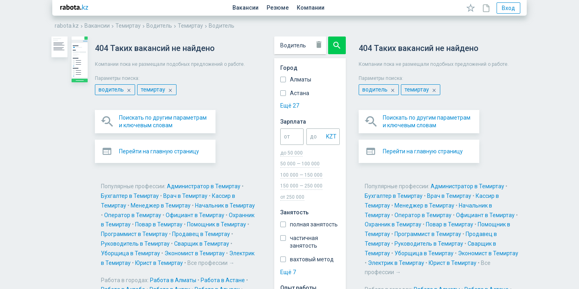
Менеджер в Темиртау (211, 166)
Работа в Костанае (255, 221)
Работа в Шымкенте (438, 241)
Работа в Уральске (242, 241)
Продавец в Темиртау (375, 176)
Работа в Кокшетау (309, 221)
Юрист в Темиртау (424, 185)
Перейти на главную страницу (239, 121)
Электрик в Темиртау (367, 185)
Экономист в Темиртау (305, 185)
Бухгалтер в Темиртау (354, 156)
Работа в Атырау (445, 202)
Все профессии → (475, 185)
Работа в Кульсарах (366, 221)
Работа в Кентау (203, 221)
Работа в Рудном (277, 231)
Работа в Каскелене (472, 212)
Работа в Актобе (352, 202)
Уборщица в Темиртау (240, 185)
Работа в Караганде (414, 212)
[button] (235, 121)
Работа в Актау (398, 202)
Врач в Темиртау (410, 156)
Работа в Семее (326, 231)
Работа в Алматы (253, 202)
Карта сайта (197, 268)
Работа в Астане (303, 202)
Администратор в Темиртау (284, 156)
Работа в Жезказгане (353, 212)
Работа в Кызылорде (425, 221)
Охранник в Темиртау (463, 166)
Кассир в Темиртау (461, 156)
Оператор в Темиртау (338, 166)
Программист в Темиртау (308, 176)
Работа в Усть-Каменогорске (310, 241)
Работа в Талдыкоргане (383, 231)
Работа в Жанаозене (293, 212)
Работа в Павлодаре (485, 221)
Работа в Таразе (441, 231)
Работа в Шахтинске (380, 241)
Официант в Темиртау (401, 166)
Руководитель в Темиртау (442, 176)
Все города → (235, 250)
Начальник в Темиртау (276, 166)
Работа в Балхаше (236, 212)
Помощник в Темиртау (240, 176)
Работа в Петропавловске (215, 231)
